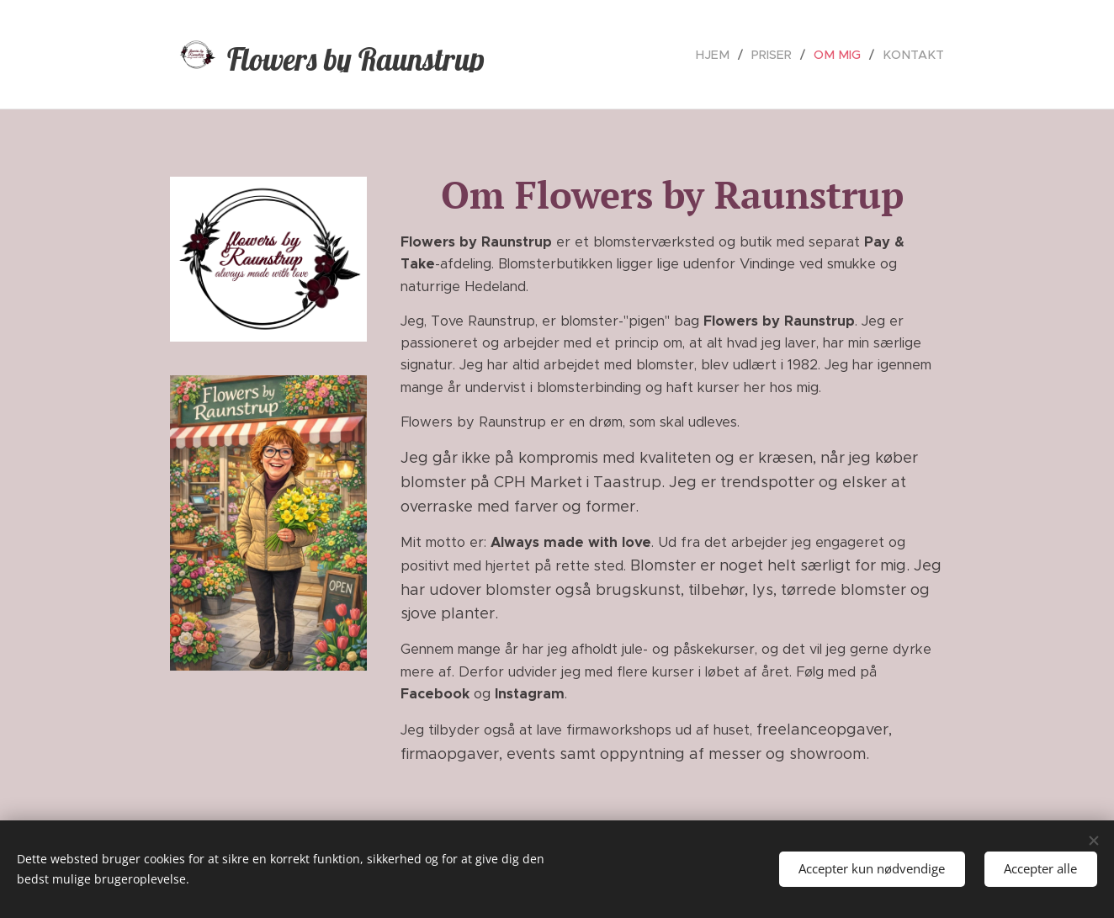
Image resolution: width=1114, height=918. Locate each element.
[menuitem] (727, 55)
